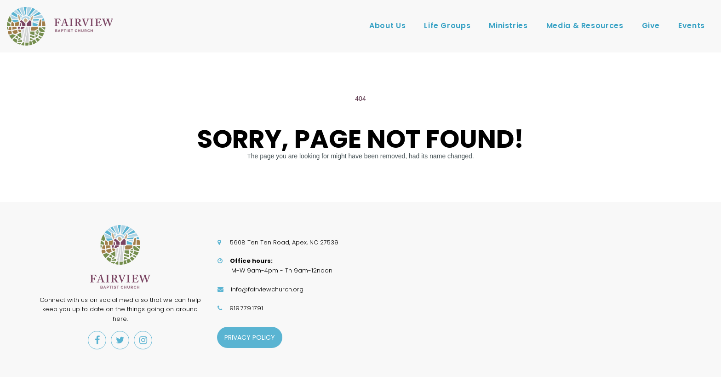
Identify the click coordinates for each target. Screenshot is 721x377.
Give (651, 25)
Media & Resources (585, 25)
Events (691, 25)
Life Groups (447, 25)
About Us (387, 25)
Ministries (508, 25)
